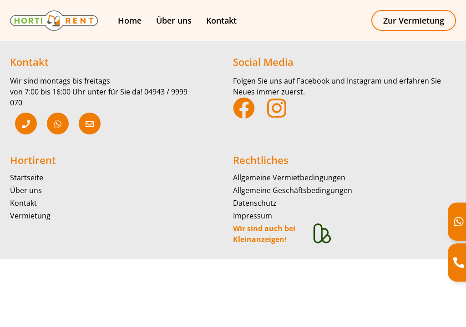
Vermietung (30, 216)
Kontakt (221, 20)
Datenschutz (255, 203)
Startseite (26, 178)
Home (130, 20)
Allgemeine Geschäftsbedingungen (292, 190)
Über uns (174, 20)
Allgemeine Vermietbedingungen (289, 178)
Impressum (252, 216)
